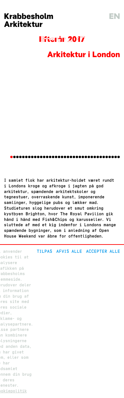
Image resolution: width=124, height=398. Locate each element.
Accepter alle (103, 251)
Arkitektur (23, 24)
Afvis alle (69, 251)
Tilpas (44, 251)
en (114, 16)
